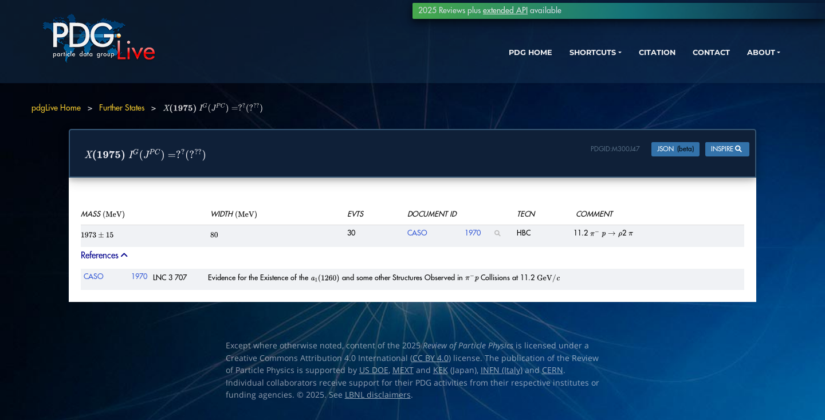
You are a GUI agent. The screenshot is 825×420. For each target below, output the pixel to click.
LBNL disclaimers (378, 396)
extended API (505, 10)
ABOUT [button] (736, 61)
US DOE (373, 371)
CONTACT (681, 61)
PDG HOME (479, 61)
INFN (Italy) (501, 371)
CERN (552, 371)
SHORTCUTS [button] (549, 61)
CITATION (622, 61)
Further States (121, 108)
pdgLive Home (56, 108)
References (105, 256)
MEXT (403, 371)
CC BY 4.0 (430, 359)
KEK (440, 371)
